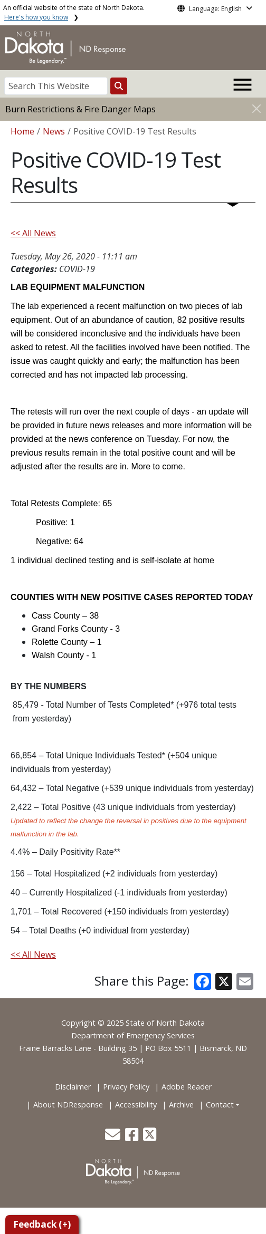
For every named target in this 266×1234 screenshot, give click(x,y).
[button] (113, 1137)
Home (22, 131)
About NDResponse (68, 1105)
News (54, 131)
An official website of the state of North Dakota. (74, 12)
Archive (181, 1105)
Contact (220, 1105)
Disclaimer (73, 1087)
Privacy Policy (126, 1087)
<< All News (33, 233)
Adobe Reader (187, 1087)
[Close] (256, 108)
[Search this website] (118, 86)
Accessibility (136, 1105)
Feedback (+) (42, 1224)
